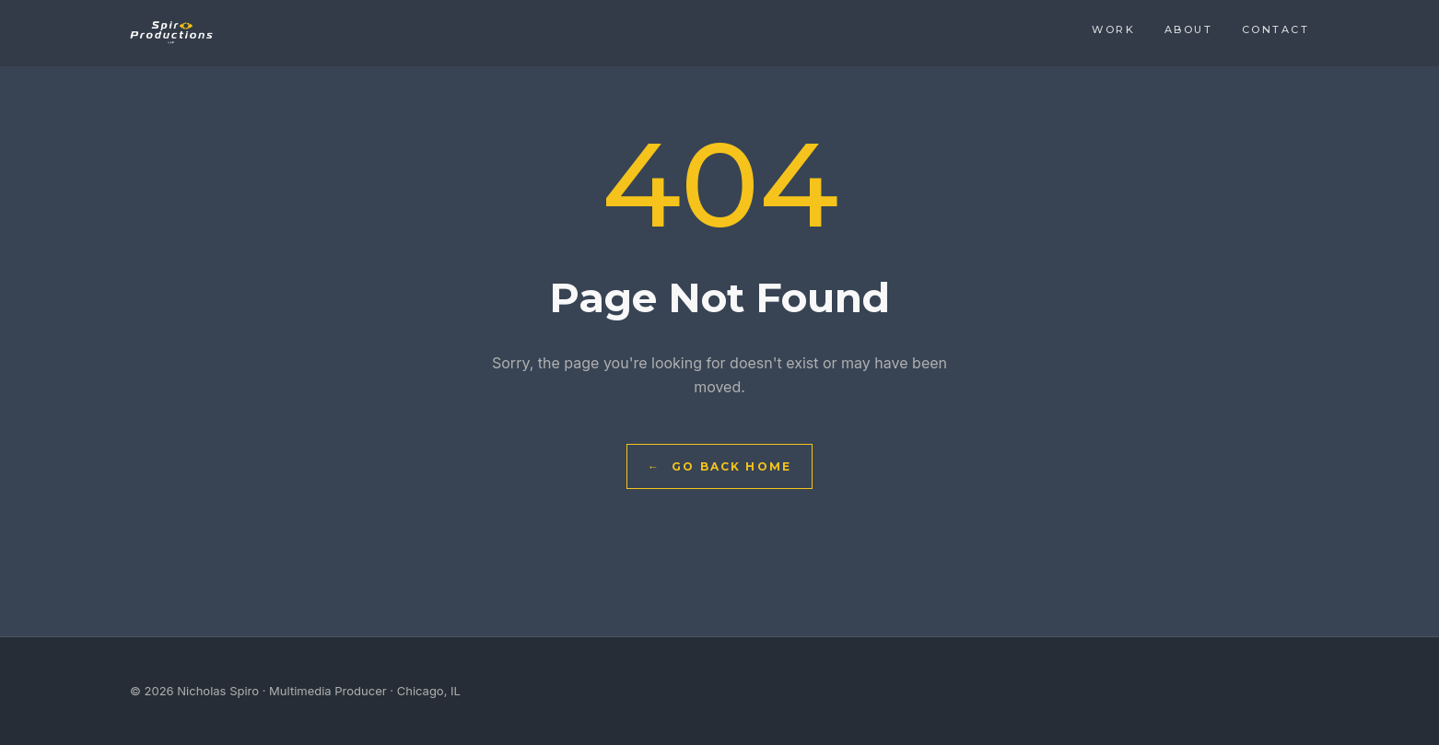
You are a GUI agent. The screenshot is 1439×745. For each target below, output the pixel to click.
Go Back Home (719, 466)
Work (1113, 29)
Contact (1275, 29)
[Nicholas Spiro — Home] (171, 33)
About (1188, 29)
